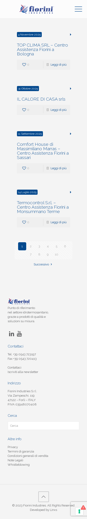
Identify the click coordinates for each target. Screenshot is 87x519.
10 (56, 254)
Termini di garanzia (21, 451)
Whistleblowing (19, 464)
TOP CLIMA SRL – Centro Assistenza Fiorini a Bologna (42, 49)
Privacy (13, 447)
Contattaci (14, 367)
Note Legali (15, 460)
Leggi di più (59, 64)
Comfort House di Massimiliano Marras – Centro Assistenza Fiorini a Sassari (43, 151)
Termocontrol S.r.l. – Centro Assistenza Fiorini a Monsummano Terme (43, 207)
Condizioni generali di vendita (28, 456)
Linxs (53, 510)
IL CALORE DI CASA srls (41, 99)
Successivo (43, 264)
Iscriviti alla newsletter (23, 372)
